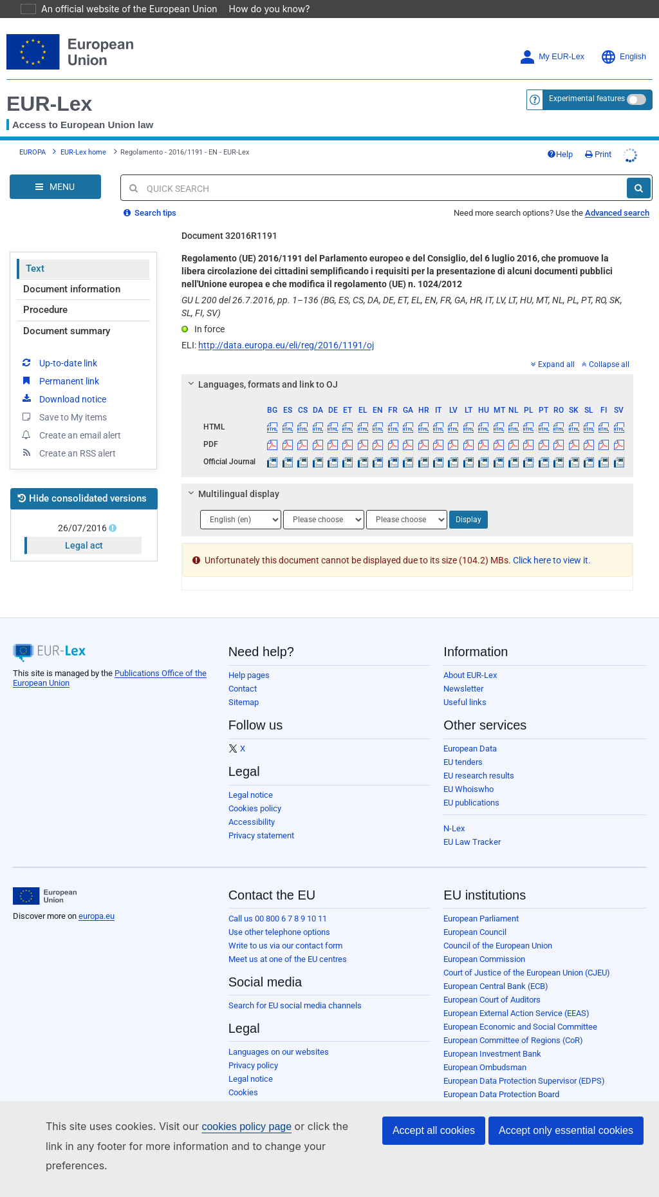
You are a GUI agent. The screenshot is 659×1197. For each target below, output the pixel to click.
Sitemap (243, 684)
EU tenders (463, 744)
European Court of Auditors (492, 981)
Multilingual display (232, 476)
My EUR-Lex (551, 39)
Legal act (84, 527)
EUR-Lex (49, 85)
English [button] (623, 39)
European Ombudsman (484, 1049)
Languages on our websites (278, 1034)
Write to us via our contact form (285, 927)
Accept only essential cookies (566, 1149)
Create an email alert (70, 416)
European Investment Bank (492, 1036)
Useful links (465, 684)
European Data (470, 730)
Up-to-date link (58, 344)
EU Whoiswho (468, 771)
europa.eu (97, 898)
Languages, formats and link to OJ (261, 366)
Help (560, 136)
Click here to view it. (552, 542)
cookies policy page (226, 1145)
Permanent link (59, 362)
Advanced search (617, 195)
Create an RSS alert (68, 434)
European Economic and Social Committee (520, 1008)
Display (468, 501)
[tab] (407, 366)
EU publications (471, 784)
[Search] (639, 170)
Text (35, 250)
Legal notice (250, 777)
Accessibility (251, 804)
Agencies (460, 1117)
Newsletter (463, 670)
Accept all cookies (434, 1149)
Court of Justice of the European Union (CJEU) (526, 954)
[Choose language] (240, 501)
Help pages (249, 657)
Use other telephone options (279, 914)
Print (598, 136)
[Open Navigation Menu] (55, 168)
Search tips (150, 195)
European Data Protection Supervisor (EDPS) (524, 1063)
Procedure (45, 291)
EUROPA (32, 134)
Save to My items (63, 398)
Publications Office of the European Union (518, 1103)
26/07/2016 (83, 510)
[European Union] (45, 878)
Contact (242, 670)
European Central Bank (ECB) (495, 968)
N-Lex (454, 810)
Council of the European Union (497, 927)
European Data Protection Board (501, 1076)
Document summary (66, 313)
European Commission (484, 941)
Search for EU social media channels (295, 987)
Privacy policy (253, 1047)
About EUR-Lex (470, 657)
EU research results (478, 757)
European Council (474, 914)
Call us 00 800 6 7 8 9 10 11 (277, 900)
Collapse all (605, 346)
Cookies (243, 1074)
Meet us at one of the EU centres (287, 941)
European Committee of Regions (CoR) (513, 1022)
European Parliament (481, 900)
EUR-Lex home (83, 134)
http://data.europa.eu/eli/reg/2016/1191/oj (286, 327)
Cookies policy (254, 790)
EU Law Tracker (472, 824)
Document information (71, 271)
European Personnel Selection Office (509, 1090)
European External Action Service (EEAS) (516, 995)
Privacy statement (261, 817)
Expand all (553, 346)
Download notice (63, 380)
